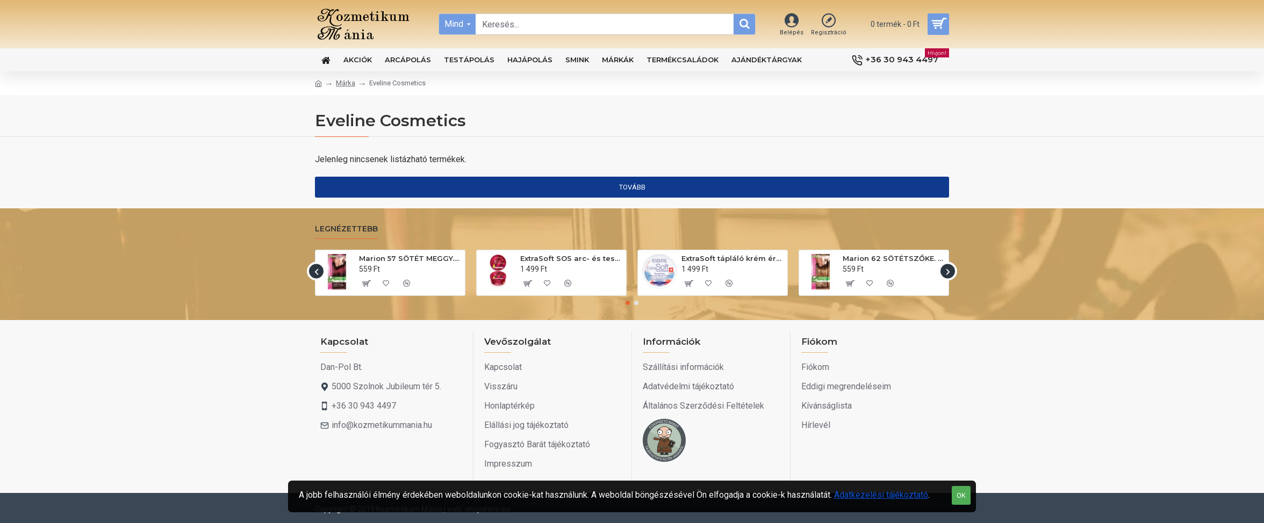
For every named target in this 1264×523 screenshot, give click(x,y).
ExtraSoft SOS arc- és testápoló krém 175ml (571, 258)
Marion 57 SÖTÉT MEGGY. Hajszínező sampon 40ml (410, 258)
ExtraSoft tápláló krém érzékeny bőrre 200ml (732, 258)
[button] (316, 271)
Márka (345, 83)
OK (961, 495)
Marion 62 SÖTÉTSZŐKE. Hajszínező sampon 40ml (894, 258)
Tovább (632, 187)
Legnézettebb (346, 229)
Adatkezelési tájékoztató (881, 495)
